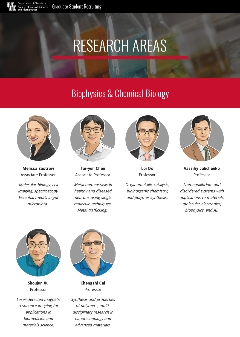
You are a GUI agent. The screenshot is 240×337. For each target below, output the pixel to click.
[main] (120, 45)
